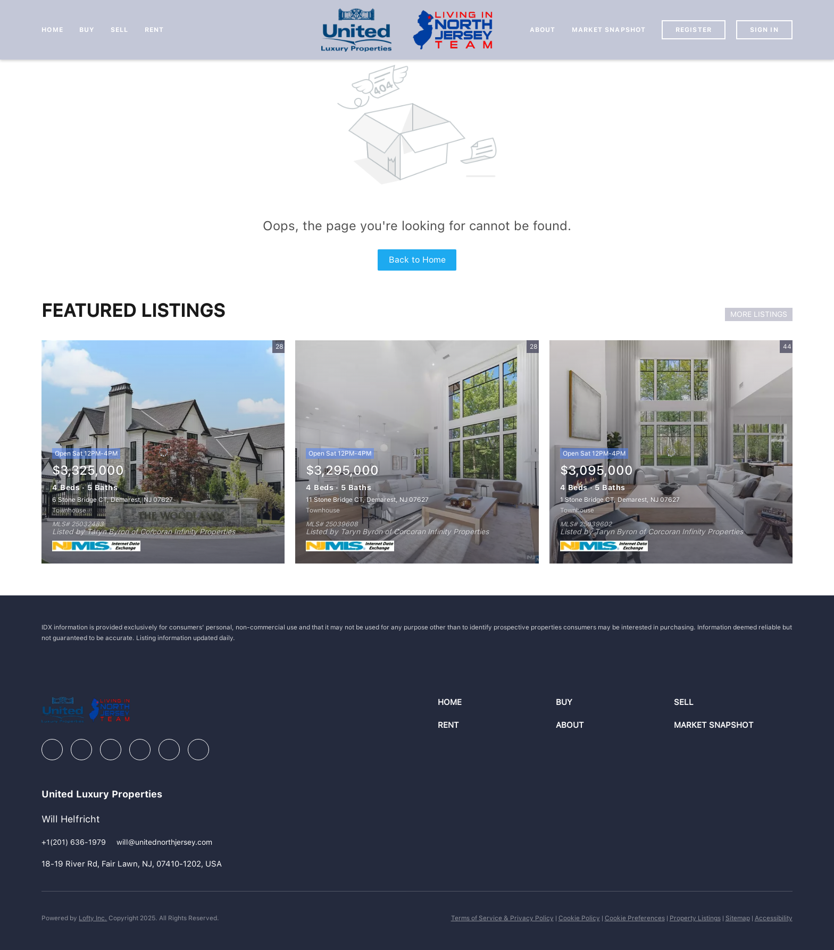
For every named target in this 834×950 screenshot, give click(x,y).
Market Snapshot (609, 29)
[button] (497, 702)
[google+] (198, 749)
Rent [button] (154, 29)
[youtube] (169, 749)
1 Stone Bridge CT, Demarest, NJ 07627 (620, 499)
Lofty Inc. (93, 918)
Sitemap (737, 918)
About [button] (543, 29)
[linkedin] (81, 749)
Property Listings (695, 918)
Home (52, 29)
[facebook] (52, 749)
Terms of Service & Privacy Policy (502, 918)
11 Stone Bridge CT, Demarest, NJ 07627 (367, 499)
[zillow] (110, 749)
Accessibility (774, 918)
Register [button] (693, 29)
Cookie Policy (579, 918)
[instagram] (140, 749)
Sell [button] (119, 29)
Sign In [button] (764, 29)
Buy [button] (87, 29)
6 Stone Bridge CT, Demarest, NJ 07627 (112, 499)
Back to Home (417, 260)
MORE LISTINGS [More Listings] (758, 314)
